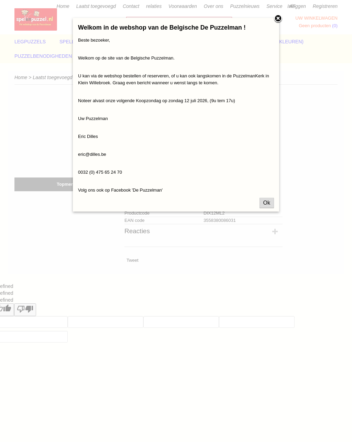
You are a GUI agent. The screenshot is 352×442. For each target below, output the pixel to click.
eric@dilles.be (92, 154)
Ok (266, 203)
